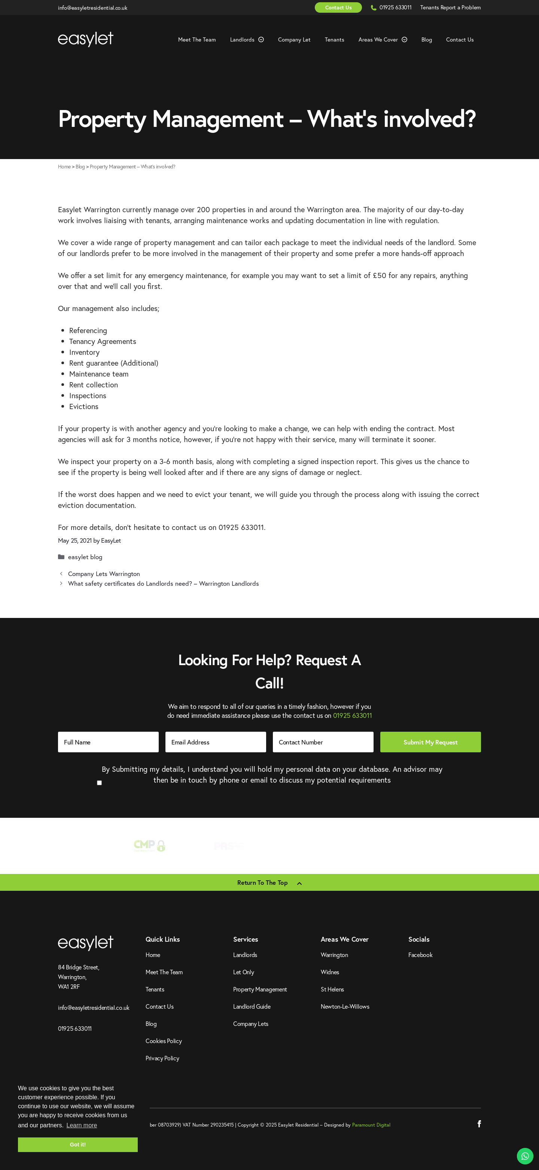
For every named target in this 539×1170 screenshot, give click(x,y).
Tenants (334, 39)
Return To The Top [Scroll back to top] (262, 882)
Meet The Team (197, 39)
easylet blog (85, 556)
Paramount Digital (371, 1125)
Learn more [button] (81, 1125)
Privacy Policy (162, 1058)
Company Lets (250, 1023)
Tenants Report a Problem (450, 7)
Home (64, 166)
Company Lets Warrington (104, 573)
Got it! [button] (78, 1145)
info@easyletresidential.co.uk (92, 7)
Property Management (260, 989)
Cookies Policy (164, 1041)
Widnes (330, 972)
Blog (426, 39)
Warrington (334, 955)
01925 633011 (396, 7)
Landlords (250, 39)
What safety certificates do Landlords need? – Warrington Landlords (163, 583)
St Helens (332, 989)
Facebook (420, 955)
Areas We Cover (386, 39)
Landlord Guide (252, 1006)
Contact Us (338, 7)
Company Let (294, 39)
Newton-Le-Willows (345, 1006)
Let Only (243, 972)
